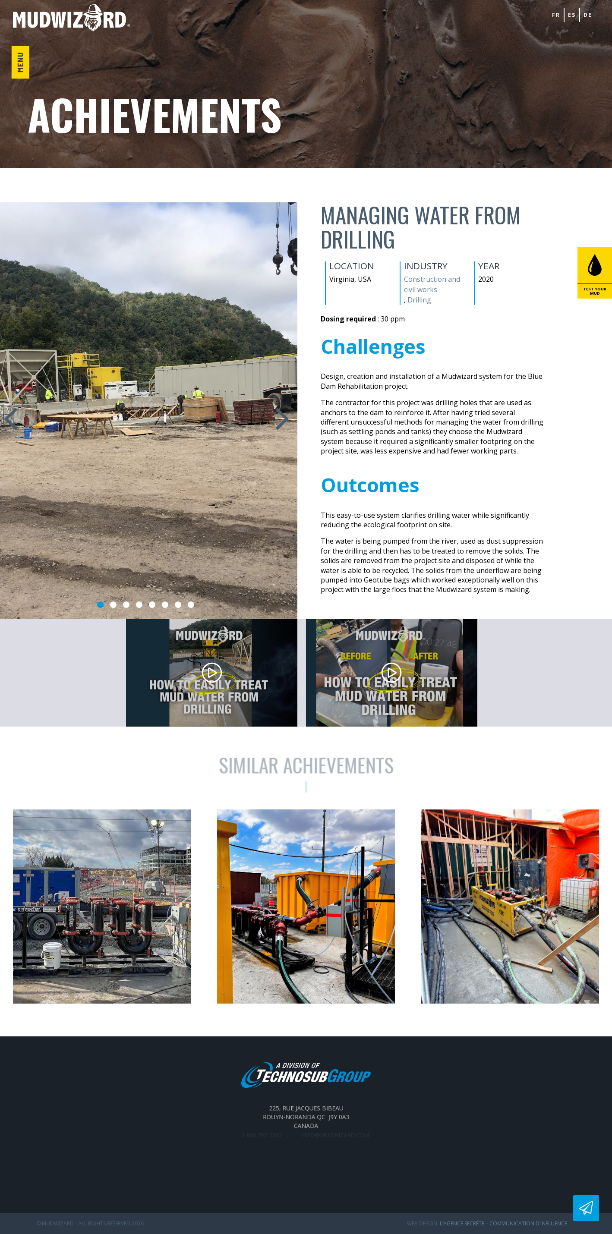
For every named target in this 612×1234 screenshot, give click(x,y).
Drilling (419, 300)
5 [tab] (152, 604)
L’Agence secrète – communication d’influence (503, 1223)
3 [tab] (126, 604)
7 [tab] (178, 604)
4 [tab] (139, 604)
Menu (20, 62)
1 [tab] (100, 604)
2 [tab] (113, 604)
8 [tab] (191, 604)
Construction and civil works (432, 284)
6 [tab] (165, 604)
